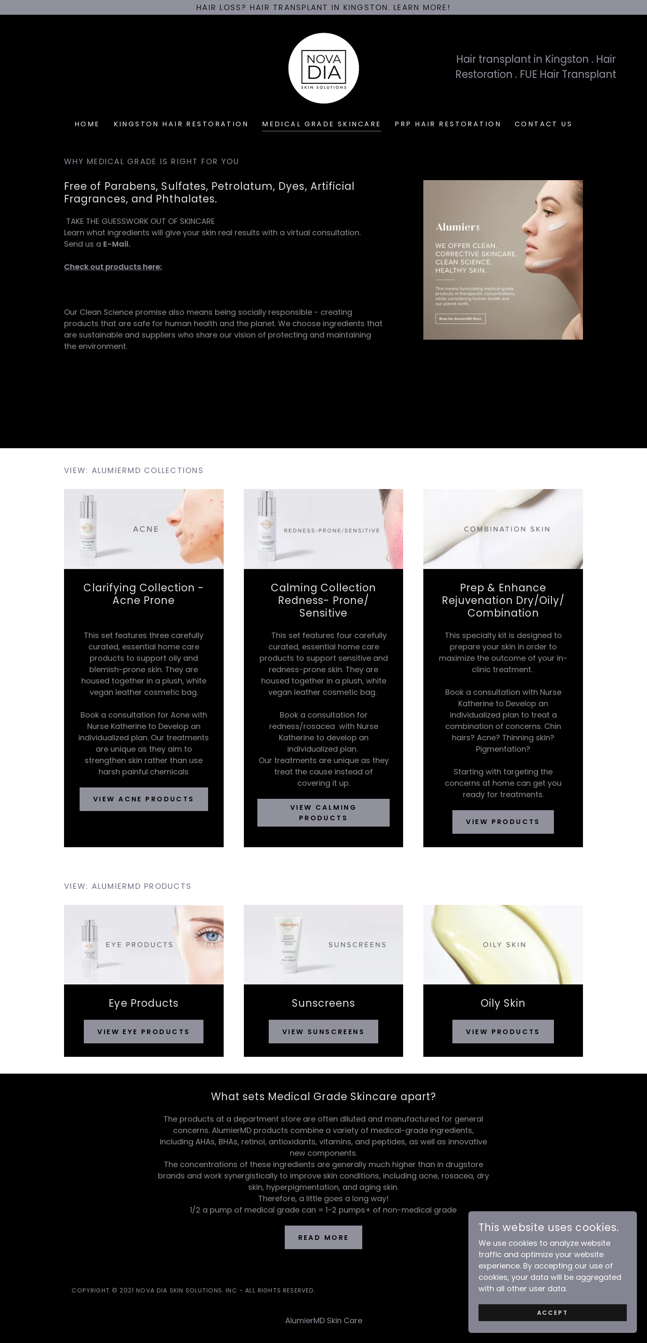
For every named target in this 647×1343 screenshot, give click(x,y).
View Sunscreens (323, 1032)
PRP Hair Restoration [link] (448, 124)
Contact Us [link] (543, 124)
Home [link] (87, 124)
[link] (323, 66)
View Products (503, 822)
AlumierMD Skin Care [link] (323, 1320)
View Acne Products (144, 799)
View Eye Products (143, 1032)
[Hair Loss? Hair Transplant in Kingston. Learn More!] (323, 7)
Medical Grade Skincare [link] (321, 124)
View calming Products (323, 813)
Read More (323, 1237)
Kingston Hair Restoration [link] (181, 124)
